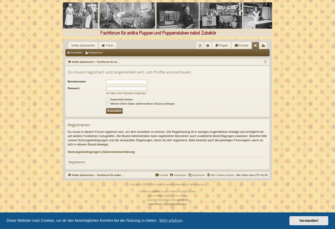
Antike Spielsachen (83, 45)
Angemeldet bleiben (119, 99)
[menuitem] (199, 45)
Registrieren (96, 52)
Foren (109, 45)
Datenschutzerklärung (119, 152)
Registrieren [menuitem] (264, 46)
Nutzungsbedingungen (84, 152)
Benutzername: (77, 81)
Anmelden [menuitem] (256, 46)
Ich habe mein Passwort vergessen (126, 93)
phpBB (155, 191)
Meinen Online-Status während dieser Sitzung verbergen (140, 103)
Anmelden (76, 52)
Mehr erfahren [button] (171, 220)
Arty (159, 195)
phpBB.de (183, 200)
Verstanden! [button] (308, 220)
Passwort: (74, 88)
